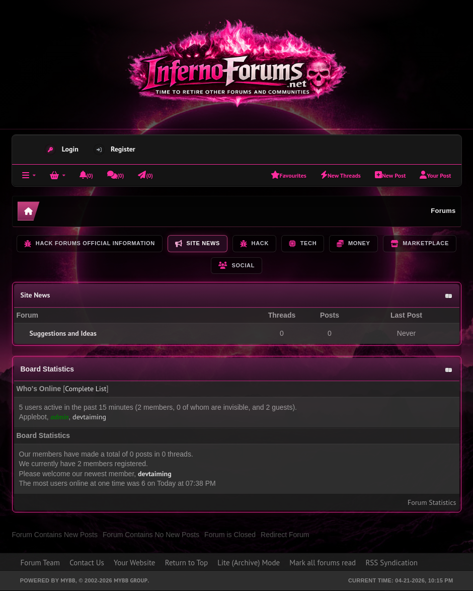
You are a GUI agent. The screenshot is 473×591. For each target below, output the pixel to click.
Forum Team (40, 562)
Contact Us (86, 562)
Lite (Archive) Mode (248, 562)
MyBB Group (130, 580)
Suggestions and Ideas (63, 333)
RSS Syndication (391, 562)
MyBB (67, 580)
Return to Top (186, 562)
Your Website (134, 562)
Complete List (85, 388)
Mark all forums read (322, 562)
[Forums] (29, 175)
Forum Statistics (432, 502)
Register (123, 149)
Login (70, 149)
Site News (35, 295)
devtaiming (89, 416)
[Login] (57, 175)
